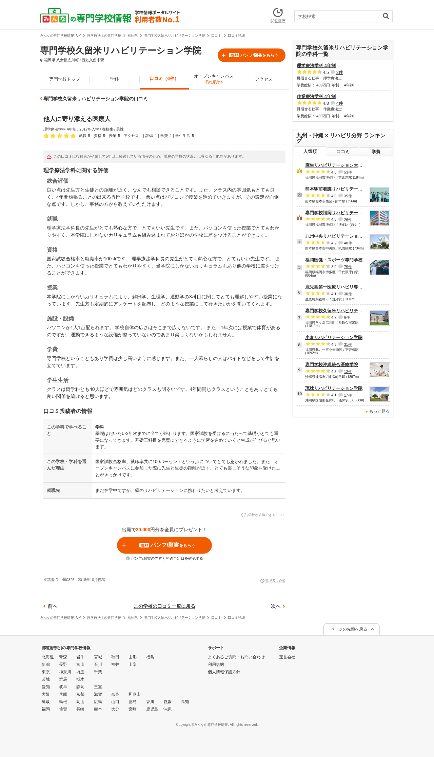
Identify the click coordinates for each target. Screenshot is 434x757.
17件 (348, 395)
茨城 (46, 679)
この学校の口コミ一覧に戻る (164, 606)
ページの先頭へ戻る (349, 629)
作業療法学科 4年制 (316, 96)
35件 (348, 196)
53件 (348, 172)
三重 (98, 687)
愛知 (46, 687)
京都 (80, 694)
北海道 (48, 657)
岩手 (80, 657)
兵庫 (63, 694)
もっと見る (379, 411)
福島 (150, 657)
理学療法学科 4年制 (316, 65)
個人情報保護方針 (224, 672)
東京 (46, 672)
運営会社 (287, 657)
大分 (115, 709)
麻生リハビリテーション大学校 (336, 165)
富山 (80, 664)
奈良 (115, 694)
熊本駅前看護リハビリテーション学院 (342, 189)
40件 (348, 243)
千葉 (98, 672)
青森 (63, 657)
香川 (150, 702)
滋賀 (98, 694)
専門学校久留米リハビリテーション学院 (344, 310)
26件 (348, 219)
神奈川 (65, 672)
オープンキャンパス (214, 79)
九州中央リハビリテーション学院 (338, 236)
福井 (115, 664)
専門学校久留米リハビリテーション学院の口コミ (95, 98)
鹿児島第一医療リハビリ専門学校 (338, 287)
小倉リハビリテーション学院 (333, 337)
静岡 (80, 687)
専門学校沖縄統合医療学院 (331, 364)
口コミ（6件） (164, 78)
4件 (339, 103)
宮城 (98, 657)
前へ (52, 606)
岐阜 (63, 687)
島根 (63, 702)
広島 (98, 702)
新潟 (46, 664)
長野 (63, 664)
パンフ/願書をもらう (253, 55)
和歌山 (135, 694)
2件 (339, 72)
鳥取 (46, 702)
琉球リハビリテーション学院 (333, 388)
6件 (347, 317)
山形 (133, 657)
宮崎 (133, 709)
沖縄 (167, 709)
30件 (348, 294)
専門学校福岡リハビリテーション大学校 (344, 212)
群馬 (63, 679)
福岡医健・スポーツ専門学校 (333, 259)
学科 (114, 79)
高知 (185, 702)
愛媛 (167, 702)
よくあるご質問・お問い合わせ (236, 657)
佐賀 (63, 709)
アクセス (264, 79)
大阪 (46, 694)
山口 (115, 702)
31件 (348, 344)
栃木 (80, 679)
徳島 (133, 702)
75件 (348, 267)
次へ (275, 606)
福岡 (46, 709)
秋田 (115, 657)
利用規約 (216, 664)
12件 (348, 372)
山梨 (133, 664)
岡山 (80, 702)
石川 (98, 664)
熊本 (98, 709)
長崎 (80, 709)
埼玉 (80, 672)
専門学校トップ (64, 79)
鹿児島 (152, 709)
